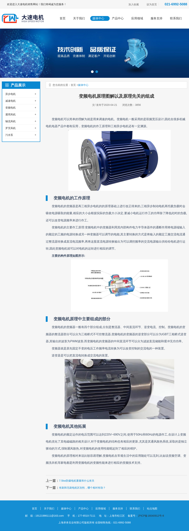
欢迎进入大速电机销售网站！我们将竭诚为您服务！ (36, 4)
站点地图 (152, 508)
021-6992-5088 (176, 4)
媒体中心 (98, 18)
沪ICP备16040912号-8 (151, 515)
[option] (94, 53)
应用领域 (137, 18)
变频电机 (10, 107)
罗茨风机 (10, 128)
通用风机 (10, 114)
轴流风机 (10, 121)
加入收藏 (133, 4)
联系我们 (176, 18)
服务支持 (156, 18)
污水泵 (9, 134)
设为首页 (152, 4)
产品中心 (118, 18)
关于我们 (79, 18)
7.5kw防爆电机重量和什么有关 (76, 480)
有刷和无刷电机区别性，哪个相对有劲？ (82, 487)
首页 (63, 18)
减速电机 (10, 100)
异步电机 (10, 94)
